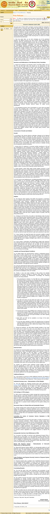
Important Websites (38, 10)
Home (14, 12)
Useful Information (10, 10)
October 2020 (17, 384)
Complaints (31, 10)
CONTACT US (44, 7)
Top (49, 510)
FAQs (16, 10)
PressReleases (22, 12)
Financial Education (23, 10)
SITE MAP (38, 7)
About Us (3, 10)
